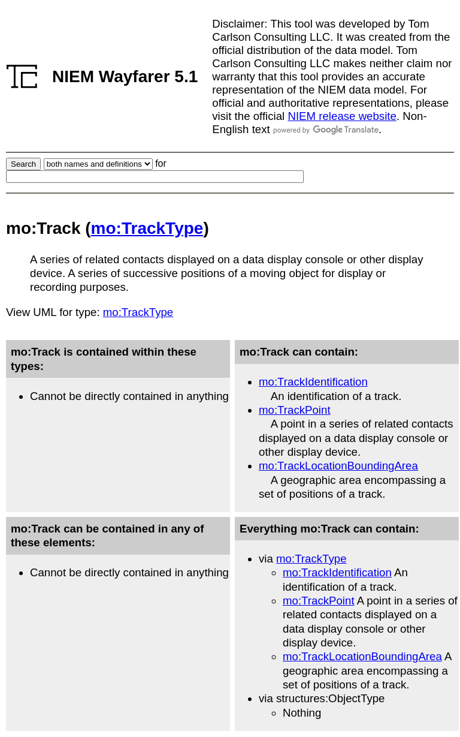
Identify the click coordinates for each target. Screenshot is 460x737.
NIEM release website (342, 116)
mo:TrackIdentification (313, 381)
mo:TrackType (147, 228)
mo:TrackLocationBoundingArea (338, 465)
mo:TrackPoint (295, 410)
